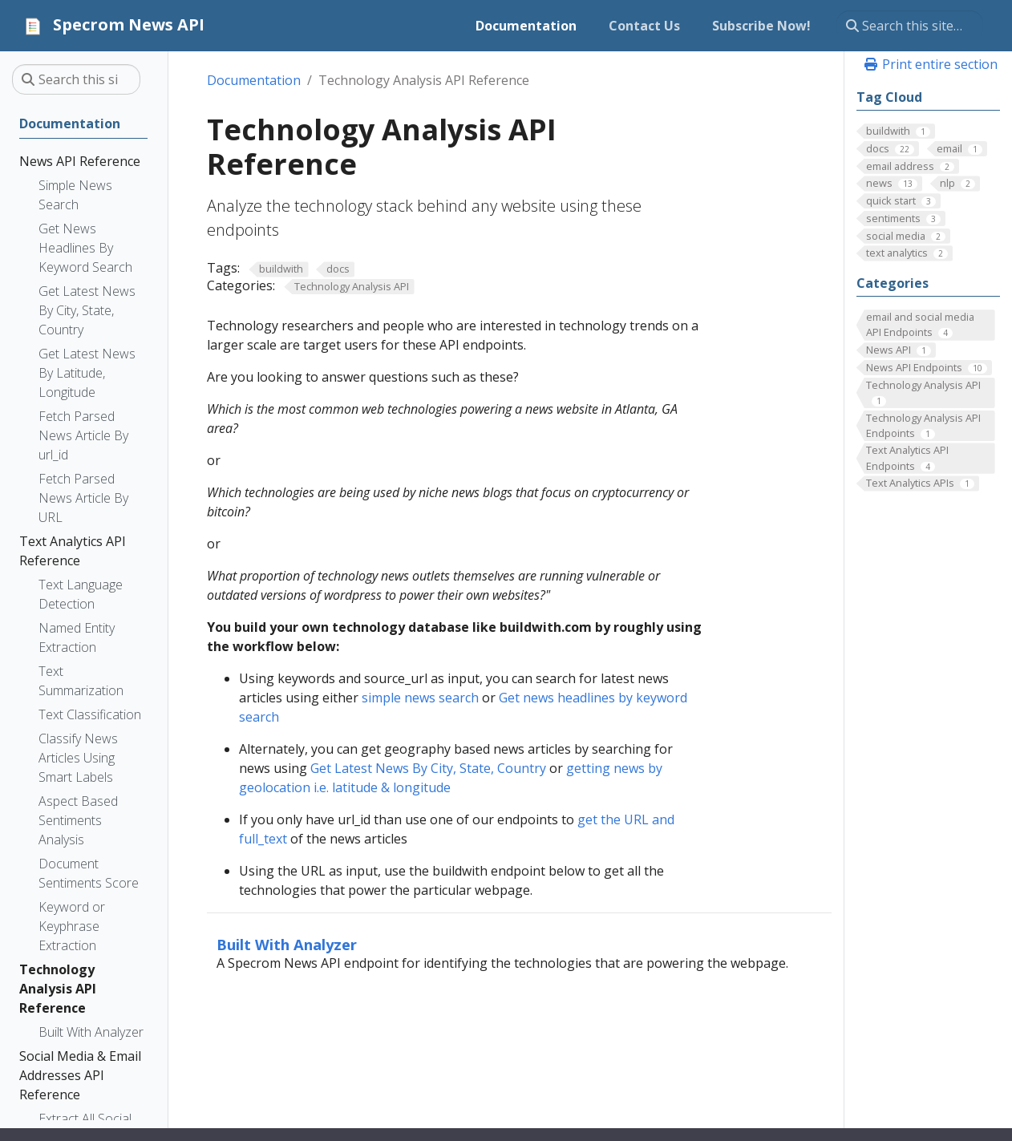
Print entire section (930, 64)
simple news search (420, 697)
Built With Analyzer (287, 944)
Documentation (254, 80)
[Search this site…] (909, 25)
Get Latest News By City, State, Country (429, 768)
